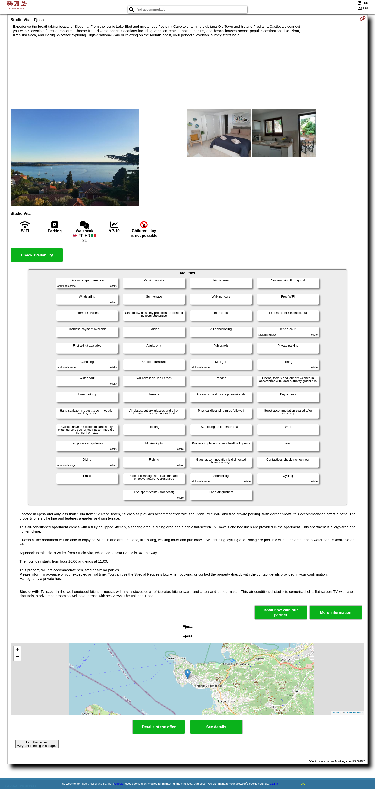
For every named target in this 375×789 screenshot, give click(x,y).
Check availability (37, 255)
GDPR (274, 783)
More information (335, 612)
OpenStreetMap (353, 712)
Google (119, 783)
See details (216, 727)
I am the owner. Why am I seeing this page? (36, 744)
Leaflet (336, 712)
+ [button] (17, 649)
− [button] (17, 657)
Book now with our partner (281, 612)
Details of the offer (159, 727)
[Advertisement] (187, 73)
